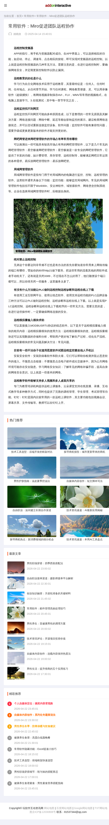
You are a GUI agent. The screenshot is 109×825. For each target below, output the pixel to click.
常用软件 (29, 16)
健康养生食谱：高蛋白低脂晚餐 (32, 737)
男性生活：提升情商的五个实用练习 (47, 668)
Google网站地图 (83, 808)
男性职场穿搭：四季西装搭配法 (45, 563)
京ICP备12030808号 (44, 811)
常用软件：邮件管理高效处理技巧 (46, 608)
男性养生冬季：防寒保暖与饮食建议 (34, 726)
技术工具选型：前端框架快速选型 (33, 760)
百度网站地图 (64, 808)
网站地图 (49, 808)
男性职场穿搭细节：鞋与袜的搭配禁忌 (36, 771)
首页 (19, 16)
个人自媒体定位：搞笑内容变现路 (33, 703)
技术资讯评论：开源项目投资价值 (46, 638)
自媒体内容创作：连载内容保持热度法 (49, 653)
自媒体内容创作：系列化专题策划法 (34, 714)
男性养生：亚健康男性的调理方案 (46, 623)
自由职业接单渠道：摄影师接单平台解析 (50, 578)
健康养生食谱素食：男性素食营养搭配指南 (38, 783)
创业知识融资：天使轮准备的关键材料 (49, 593)
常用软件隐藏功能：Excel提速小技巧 (35, 748)
